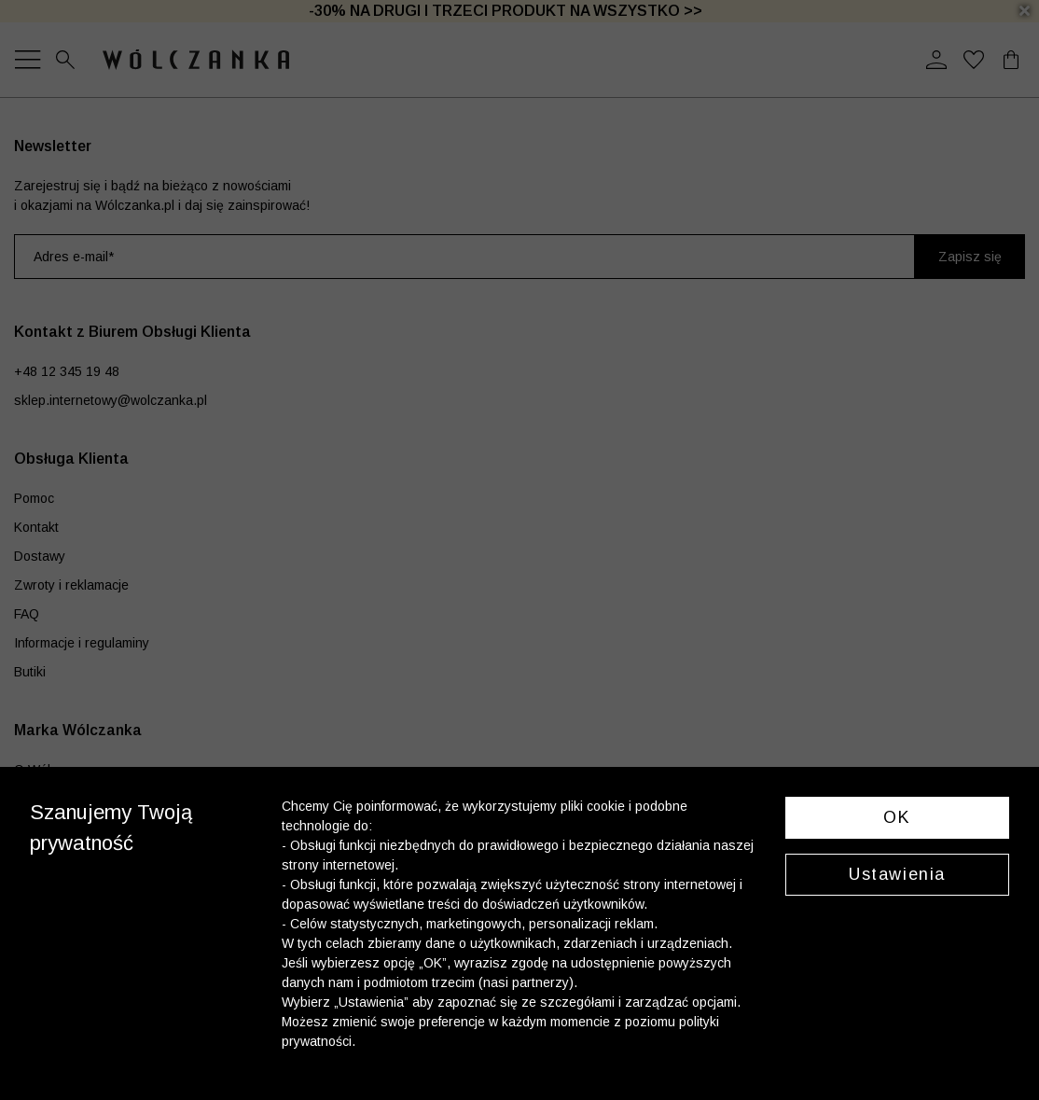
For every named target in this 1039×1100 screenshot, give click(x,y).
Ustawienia (897, 874)
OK (896, 817)
